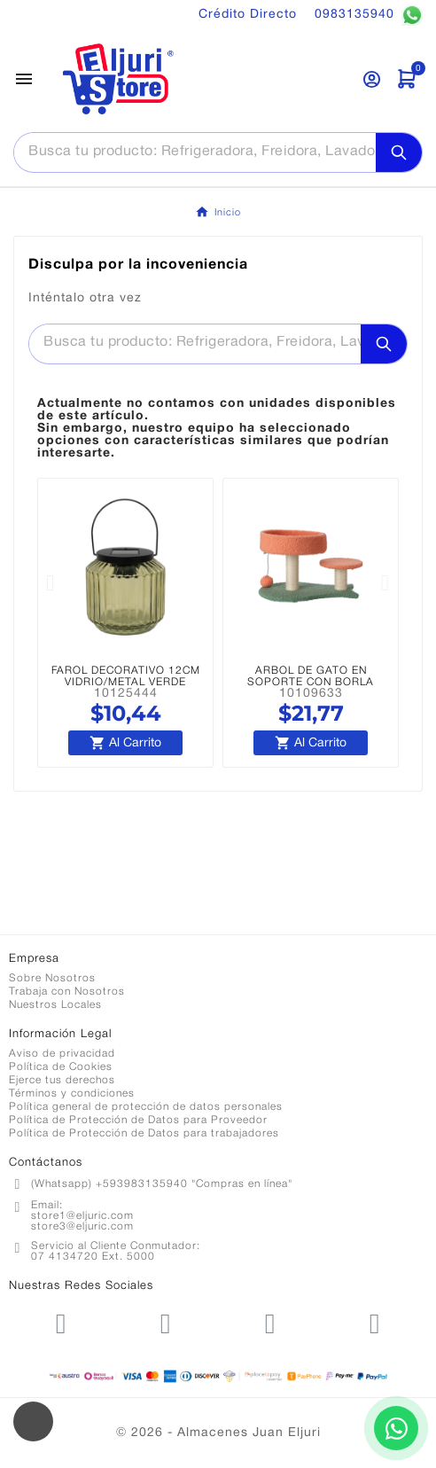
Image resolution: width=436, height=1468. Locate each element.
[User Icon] (372, 79)
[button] (50, 583)
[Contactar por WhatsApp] (396, 1428)
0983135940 (369, 15)
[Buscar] (195, 151)
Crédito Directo (248, 14)
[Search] (399, 152)
